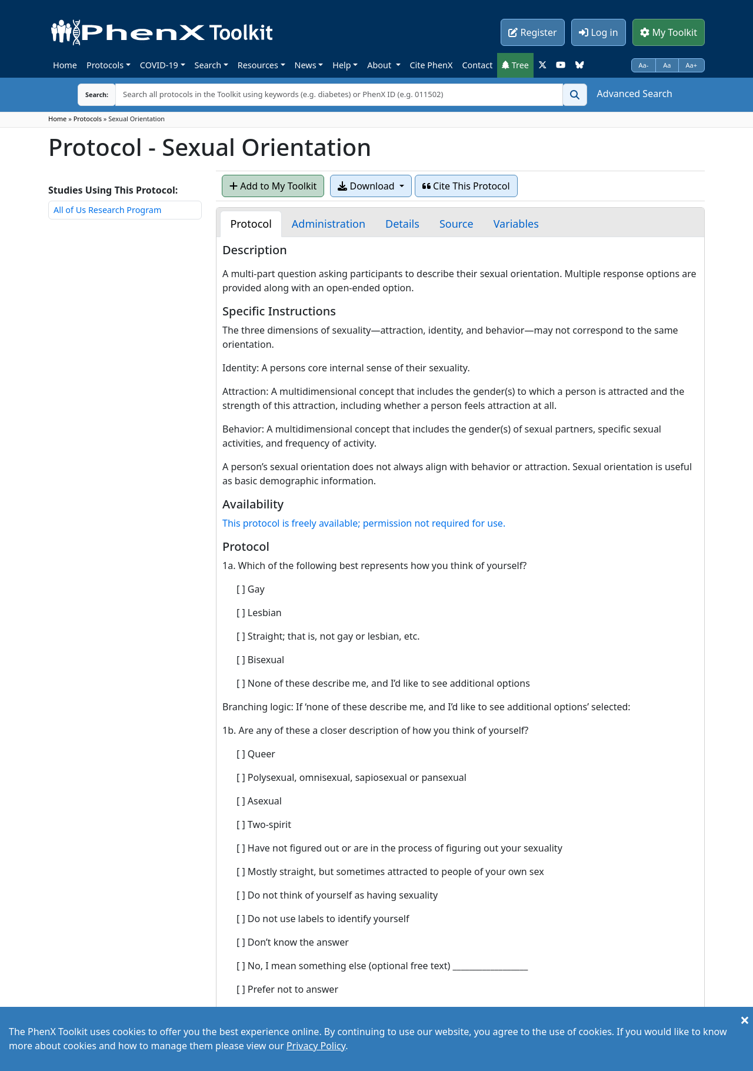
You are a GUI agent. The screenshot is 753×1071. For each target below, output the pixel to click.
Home (65, 65)
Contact (477, 65)
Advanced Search (634, 93)
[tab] (250, 224)
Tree (515, 65)
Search (208, 65)
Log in (598, 32)
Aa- (644, 65)
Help (341, 65)
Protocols (105, 65)
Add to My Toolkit (272, 185)
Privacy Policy (315, 1045)
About (380, 65)
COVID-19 (159, 65)
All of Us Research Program (107, 209)
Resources (258, 65)
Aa (667, 65)
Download (367, 185)
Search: (87, 94)
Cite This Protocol (466, 185)
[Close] (745, 1020)
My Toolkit (668, 32)
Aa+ (692, 65)
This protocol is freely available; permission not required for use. (363, 523)
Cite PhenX (431, 65)
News (305, 65)
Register (532, 32)
